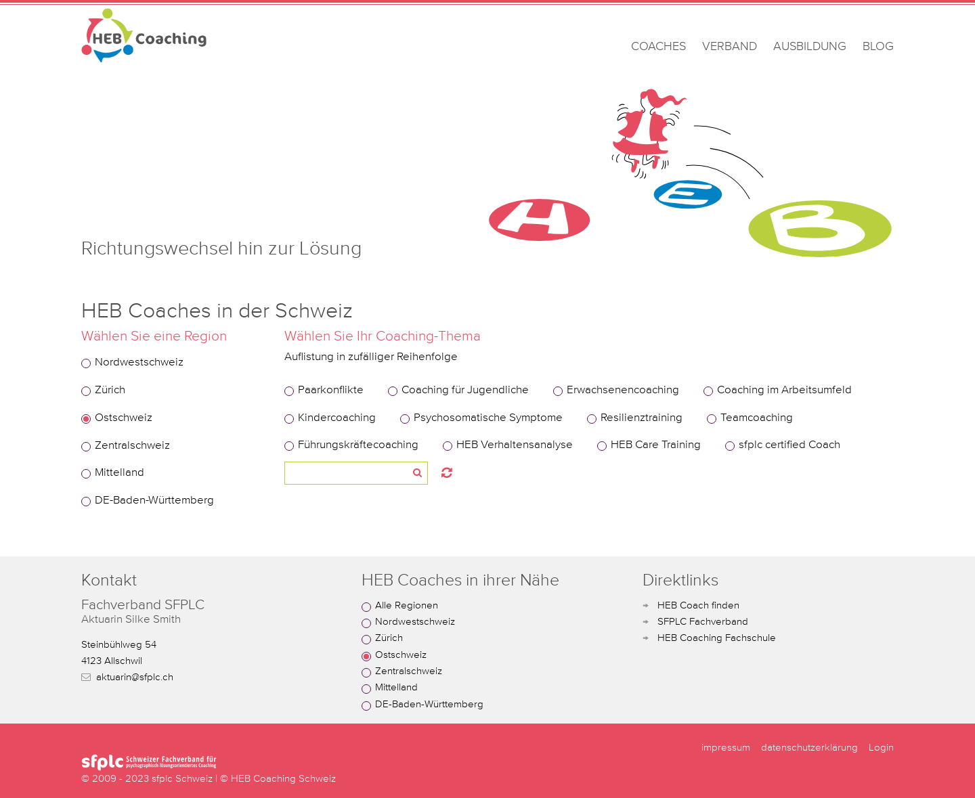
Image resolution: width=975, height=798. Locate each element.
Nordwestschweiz (139, 362)
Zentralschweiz (132, 445)
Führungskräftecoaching (358, 445)
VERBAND (729, 47)
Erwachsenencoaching (623, 390)
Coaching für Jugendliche (465, 390)
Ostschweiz (123, 418)
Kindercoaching (337, 418)
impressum (725, 747)
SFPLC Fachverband (702, 622)
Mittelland (119, 473)
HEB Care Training (656, 445)
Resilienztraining (641, 418)
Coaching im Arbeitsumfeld (784, 390)
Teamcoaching (756, 418)
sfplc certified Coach (789, 445)
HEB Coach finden (698, 605)
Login (881, 747)
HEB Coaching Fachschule (716, 638)
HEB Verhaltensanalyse (514, 445)
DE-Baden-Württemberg (154, 500)
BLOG (878, 47)
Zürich (110, 390)
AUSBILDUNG (809, 47)
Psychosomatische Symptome (488, 418)
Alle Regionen (406, 605)
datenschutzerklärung (809, 747)
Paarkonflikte (331, 390)
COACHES (658, 47)
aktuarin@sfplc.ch (134, 677)
